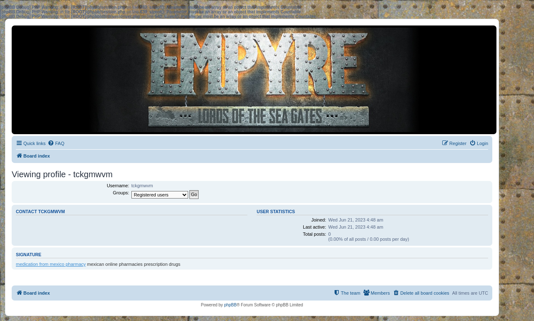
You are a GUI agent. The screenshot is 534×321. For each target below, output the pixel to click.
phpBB (230, 305)
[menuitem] (56, 143)
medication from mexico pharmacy (51, 264)
